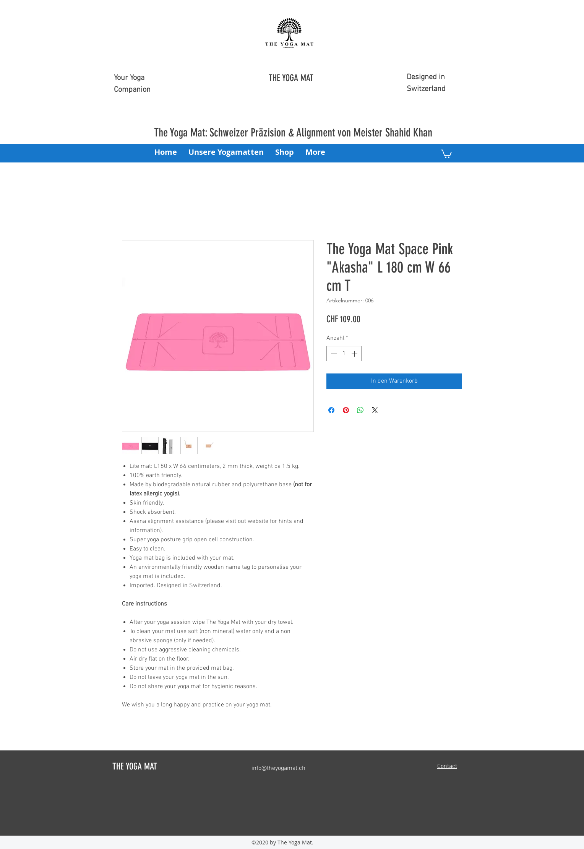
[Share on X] (375, 410)
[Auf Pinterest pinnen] (345, 410)
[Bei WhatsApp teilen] (360, 410)
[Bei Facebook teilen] (331, 410)
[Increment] (355, 353)
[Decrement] (333, 353)
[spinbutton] (344, 353)
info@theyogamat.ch (278, 768)
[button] (446, 153)
